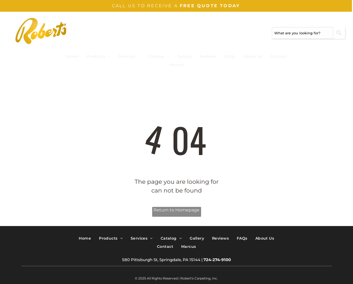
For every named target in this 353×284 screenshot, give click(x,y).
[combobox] (303, 33)
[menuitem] (73, 56)
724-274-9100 (217, 259)
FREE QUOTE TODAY (210, 5)
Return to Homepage (176, 209)
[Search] (339, 33)
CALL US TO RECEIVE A (145, 5)
